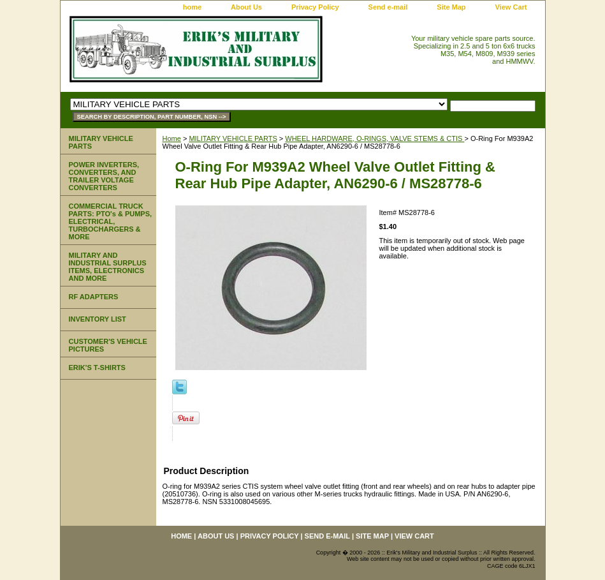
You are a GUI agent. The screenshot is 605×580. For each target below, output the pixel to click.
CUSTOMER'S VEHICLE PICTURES (108, 345)
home (192, 7)
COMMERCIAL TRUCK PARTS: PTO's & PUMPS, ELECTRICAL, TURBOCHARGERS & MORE (110, 221)
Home (172, 138)
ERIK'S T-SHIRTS (97, 367)
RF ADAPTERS (94, 297)
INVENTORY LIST (97, 319)
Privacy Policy (315, 7)
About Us (246, 7)
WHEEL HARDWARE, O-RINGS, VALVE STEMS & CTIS (374, 138)
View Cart (511, 7)
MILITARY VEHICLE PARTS (233, 138)
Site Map (451, 7)
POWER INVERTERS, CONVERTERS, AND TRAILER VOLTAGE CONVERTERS (104, 176)
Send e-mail (388, 7)
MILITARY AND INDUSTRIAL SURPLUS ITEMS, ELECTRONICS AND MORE (108, 266)
